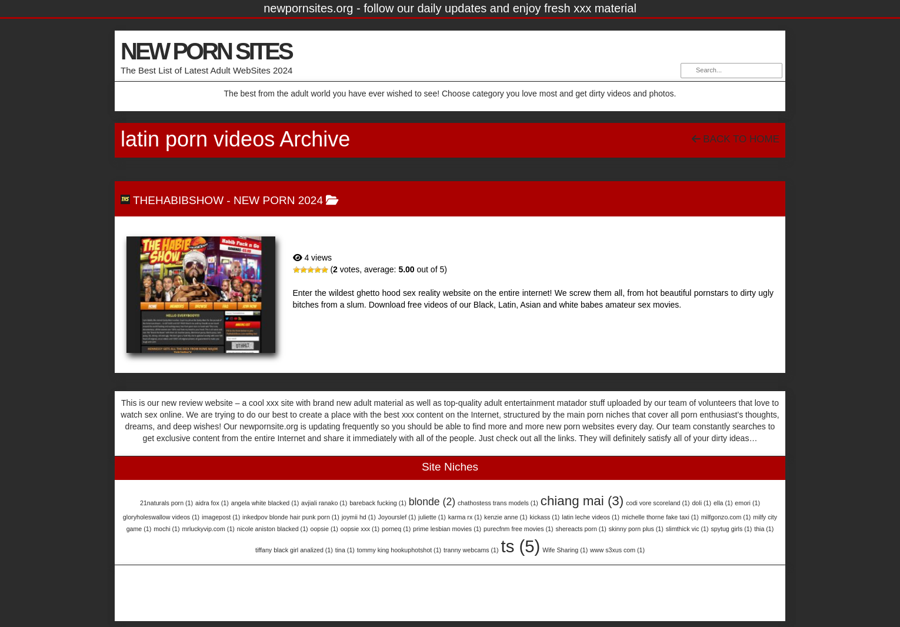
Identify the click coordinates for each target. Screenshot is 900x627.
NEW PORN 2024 (278, 200)
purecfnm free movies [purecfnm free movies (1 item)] (518, 528)
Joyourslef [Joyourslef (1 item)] (397, 517)
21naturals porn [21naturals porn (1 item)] (166, 502)
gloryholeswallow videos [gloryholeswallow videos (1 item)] (161, 517)
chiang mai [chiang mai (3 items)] (582, 500)
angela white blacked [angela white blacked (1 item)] (265, 502)
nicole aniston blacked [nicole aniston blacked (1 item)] (272, 528)
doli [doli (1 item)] (701, 502)
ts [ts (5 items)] (520, 546)
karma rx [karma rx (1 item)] (465, 517)
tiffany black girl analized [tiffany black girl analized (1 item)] (294, 549)
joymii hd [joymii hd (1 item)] (359, 517)
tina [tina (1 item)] (345, 549)
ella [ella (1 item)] (723, 502)
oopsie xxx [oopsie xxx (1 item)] (360, 528)
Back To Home (735, 139)
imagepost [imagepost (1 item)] (221, 517)
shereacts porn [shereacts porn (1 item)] (580, 528)
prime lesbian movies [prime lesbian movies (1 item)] (447, 528)
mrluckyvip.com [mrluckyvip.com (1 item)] (208, 528)
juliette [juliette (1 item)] (432, 517)
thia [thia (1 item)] (764, 528)
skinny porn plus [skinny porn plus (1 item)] (636, 528)
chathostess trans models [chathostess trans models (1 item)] (498, 502)
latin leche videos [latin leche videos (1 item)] (590, 517)
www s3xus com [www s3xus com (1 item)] (617, 549)
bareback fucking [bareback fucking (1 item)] (377, 502)
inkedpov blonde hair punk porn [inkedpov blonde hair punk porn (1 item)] (290, 517)
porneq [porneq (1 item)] (396, 528)
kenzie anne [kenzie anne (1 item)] (505, 517)
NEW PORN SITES (206, 51)
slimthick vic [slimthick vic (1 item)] (687, 528)
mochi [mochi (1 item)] (166, 528)
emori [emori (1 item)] (747, 502)
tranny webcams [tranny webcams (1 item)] (471, 549)
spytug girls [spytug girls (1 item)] (731, 528)
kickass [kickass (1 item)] (544, 517)
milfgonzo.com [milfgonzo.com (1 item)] (726, 517)
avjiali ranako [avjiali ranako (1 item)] (324, 502)
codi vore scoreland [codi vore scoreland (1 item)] (657, 502)
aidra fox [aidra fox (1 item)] (212, 502)
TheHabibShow (178, 200)
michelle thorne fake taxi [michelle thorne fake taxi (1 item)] (660, 517)
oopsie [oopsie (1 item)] (324, 528)
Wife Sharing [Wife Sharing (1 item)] (565, 549)
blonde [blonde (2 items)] (432, 502)
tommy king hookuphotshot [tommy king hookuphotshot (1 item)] (399, 549)
